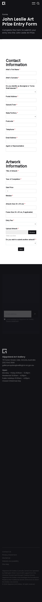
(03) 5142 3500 (8, 362)
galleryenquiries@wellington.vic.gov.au (18, 365)
